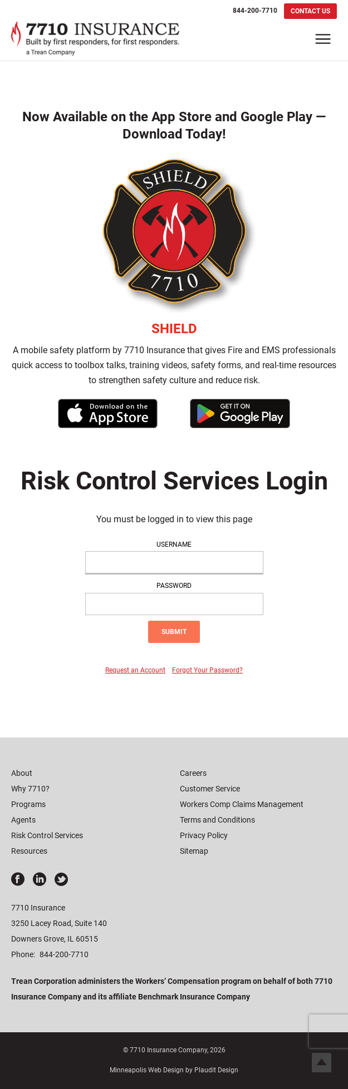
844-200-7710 (64, 954)
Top (321, 1062)
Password (174, 586)
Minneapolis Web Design (147, 1070)
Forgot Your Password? (207, 670)
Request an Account (135, 670)
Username (174, 544)
